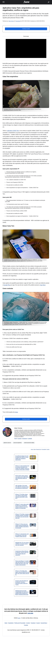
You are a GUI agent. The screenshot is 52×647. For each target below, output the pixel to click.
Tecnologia (17, 21)
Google (38, 623)
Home (32, 449)
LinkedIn (30, 438)
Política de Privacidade (19, 623)
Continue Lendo (26, 28)
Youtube (26, 625)
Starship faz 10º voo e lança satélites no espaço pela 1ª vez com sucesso (22, 544)
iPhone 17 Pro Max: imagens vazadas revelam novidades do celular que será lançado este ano (22, 516)
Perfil (15, 438)
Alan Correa (11, 21)
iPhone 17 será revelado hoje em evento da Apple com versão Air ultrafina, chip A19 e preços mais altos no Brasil (22, 467)
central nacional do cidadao (29, 442)
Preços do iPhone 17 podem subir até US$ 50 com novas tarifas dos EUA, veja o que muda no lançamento (22, 562)
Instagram (24, 438)
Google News (44, 623)
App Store (43, 285)
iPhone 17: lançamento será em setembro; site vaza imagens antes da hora (22, 535)
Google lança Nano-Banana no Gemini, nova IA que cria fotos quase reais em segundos (21, 553)
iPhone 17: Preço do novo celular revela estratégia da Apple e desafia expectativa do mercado (22, 526)
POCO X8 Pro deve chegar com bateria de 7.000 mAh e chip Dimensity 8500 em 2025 (22, 477)
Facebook (33, 623)
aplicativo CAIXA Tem (13, 130)
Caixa (16, 412)
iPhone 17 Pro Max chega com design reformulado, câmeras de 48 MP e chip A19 (21, 496)
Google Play (7, 285)
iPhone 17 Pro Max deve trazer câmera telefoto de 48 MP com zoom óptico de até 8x (22, 572)
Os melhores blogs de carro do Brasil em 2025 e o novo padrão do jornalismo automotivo (22, 457)
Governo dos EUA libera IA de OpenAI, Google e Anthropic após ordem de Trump (21, 582)
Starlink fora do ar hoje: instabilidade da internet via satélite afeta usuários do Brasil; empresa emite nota (22, 592)
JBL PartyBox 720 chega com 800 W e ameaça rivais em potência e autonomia (22, 487)
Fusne (18, 618)
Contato (19, 438)
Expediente (10, 623)
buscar (46, 0)
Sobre (35, 449)
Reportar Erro (38, 449)
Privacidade (44, 449)
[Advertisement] (26, 48)
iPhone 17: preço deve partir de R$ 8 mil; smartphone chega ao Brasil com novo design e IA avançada (22, 506)
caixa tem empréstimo (17, 442)
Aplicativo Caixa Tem (7, 442)
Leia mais (30, 613)
